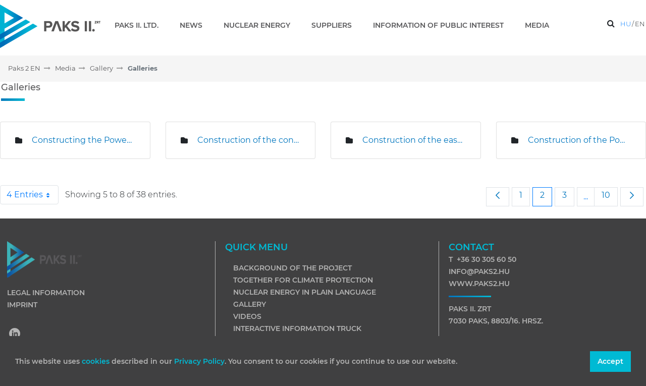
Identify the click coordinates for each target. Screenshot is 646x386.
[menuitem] (141, 25)
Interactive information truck (297, 328)
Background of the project (292, 267)
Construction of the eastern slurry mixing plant (413, 140)
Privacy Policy (199, 361)
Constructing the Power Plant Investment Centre (83, 140)
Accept (610, 361)
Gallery (249, 304)
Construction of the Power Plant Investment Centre (579, 140)
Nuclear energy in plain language (304, 292)
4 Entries (33, 194)
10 (609, 195)
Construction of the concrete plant (248, 140)
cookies (97, 361)
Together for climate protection (303, 280)
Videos (247, 316)
